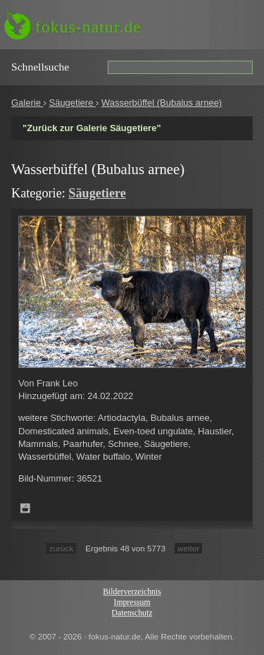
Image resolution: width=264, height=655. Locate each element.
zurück (61, 548)
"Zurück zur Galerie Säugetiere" (92, 128)
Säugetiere (72, 102)
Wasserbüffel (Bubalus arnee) (161, 102)
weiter (188, 548)
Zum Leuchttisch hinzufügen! (25, 508)
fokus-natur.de (88, 27)
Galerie (27, 102)
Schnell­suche (40, 67)
